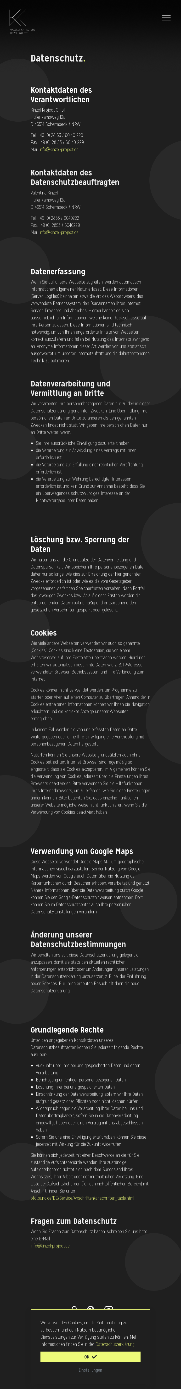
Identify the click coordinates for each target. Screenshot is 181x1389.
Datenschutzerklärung (115, 1344)
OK (90, 1356)
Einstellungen (90, 1370)
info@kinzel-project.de (59, 149)
